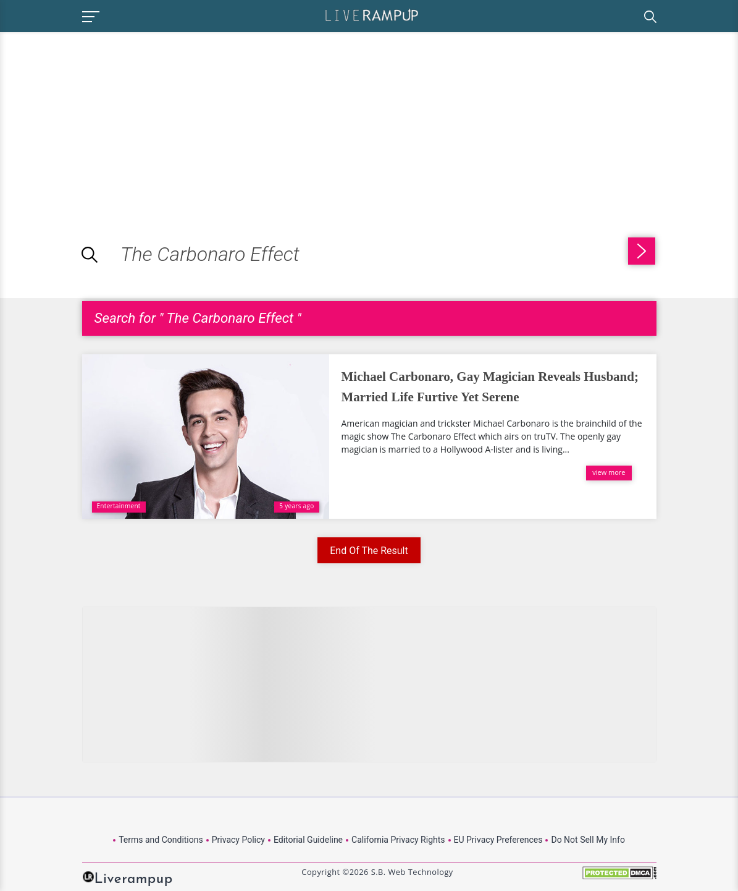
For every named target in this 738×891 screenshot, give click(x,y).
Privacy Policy (238, 840)
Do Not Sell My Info (587, 840)
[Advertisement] (104, 118)
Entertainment (119, 505)
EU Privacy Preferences (498, 840)
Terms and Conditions (161, 840)
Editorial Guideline (308, 840)
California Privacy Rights (398, 840)
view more (608, 472)
